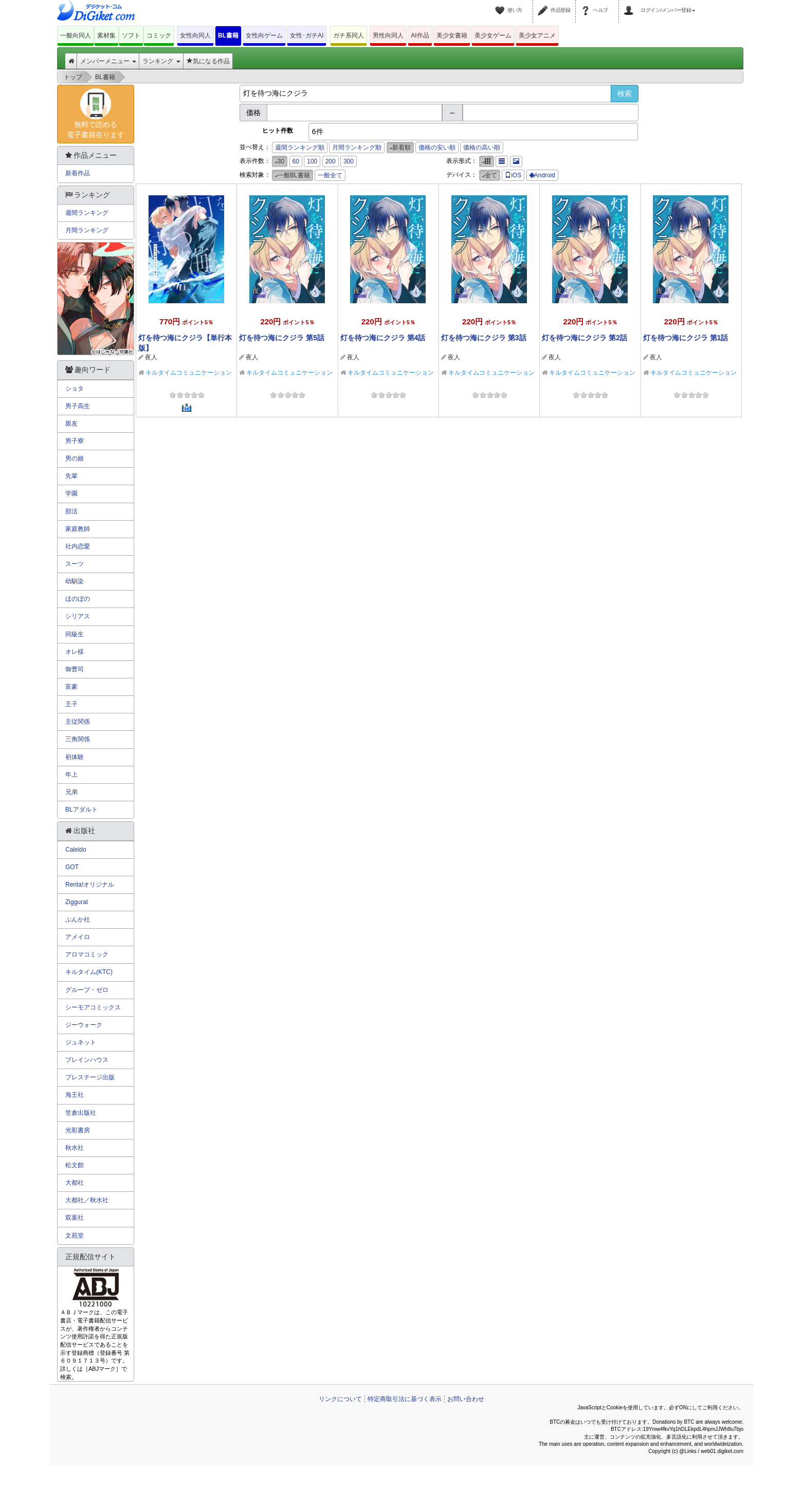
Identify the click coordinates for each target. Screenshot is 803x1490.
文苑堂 (74, 1235)
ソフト (131, 35)
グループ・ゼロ (86, 990)
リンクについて (340, 1399)
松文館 (74, 1165)
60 (296, 161)
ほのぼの (77, 598)
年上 (71, 774)
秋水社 (74, 1147)
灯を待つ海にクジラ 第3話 (483, 338)
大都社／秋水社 (86, 1200)
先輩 (71, 476)
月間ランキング (86, 230)
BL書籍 (228, 35)
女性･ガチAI (306, 35)
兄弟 (71, 792)
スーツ (74, 563)
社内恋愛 (77, 546)
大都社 (74, 1182)
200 (330, 161)
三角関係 (77, 739)
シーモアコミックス (93, 1007)
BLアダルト (81, 809)
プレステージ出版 (90, 1077)
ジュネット (80, 1042)
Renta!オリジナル (89, 884)
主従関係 (77, 721)
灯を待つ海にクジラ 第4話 (383, 338)
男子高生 (77, 406)
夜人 (151, 357)
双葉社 (74, 1217)
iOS (513, 175)
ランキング (161, 61)
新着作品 (77, 173)
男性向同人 (388, 35)
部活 (71, 511)
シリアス (77, 616)
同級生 (74, 634)
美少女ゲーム (493, 35)
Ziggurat (76, 902)
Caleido (75, 849)
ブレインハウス (86, 1059)
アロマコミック (86, 954)
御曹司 (74, 669)
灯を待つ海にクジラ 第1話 (685, 338)
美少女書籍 (451, 35)
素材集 (106, 35)
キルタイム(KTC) (89, 972)
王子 (71, 704)
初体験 (74, 757)
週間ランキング (86, 212)
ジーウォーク (83, 1024)
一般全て (330, 175)
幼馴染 (74, 581)
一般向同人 (75, 35)
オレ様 (74, 651)
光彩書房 (77, 1130)
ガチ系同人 (348, 35)
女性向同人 (195, 35)
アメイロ (77, 937)
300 (348, 161)
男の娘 (74, 458)
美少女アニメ (537, 35)
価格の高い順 (481, 147)
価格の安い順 (436, 147)
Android (542, 175)
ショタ (74, 388)
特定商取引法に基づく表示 (405, 1399)
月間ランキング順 (356, 147)
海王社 (74, 1094)
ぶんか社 (77, 919)
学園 (71, 493)
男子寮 (74, 441)
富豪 (71, 686)
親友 (71, 423)
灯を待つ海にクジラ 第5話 (281, 338)
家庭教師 (77, 528)
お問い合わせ (465, 1399)
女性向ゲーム (264, 35)
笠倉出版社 (80, 1112)
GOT (72, 867)
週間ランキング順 (299, 147)
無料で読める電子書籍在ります (95, 113)
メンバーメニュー (108, 61)
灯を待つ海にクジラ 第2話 (584, 338)
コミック (159, 35)
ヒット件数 (277, 130)
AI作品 (420, 35)
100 (312, 161)
